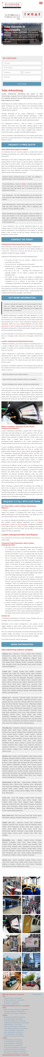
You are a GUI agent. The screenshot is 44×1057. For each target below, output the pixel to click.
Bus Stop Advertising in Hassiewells (14, 1017)
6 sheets (23, 184)
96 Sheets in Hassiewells (11, 1004)
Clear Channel (26, 451)
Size (4, 996)
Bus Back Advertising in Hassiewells (14, 1049)
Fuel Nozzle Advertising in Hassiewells (15, 1053)
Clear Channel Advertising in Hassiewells (16, 1009)
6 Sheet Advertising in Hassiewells (14, 1000)
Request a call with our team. (22, 501)
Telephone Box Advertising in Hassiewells (16, 1023)
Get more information (22, 298)
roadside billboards (25, 324)
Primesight (37, 451)
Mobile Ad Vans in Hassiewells (13, 1045)
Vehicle (5, 1038)
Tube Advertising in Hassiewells (13, 1019)
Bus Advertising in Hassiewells (13, 1041)
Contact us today (22, 239)
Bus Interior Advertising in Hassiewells (15, 1051)
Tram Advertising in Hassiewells (13, 1034)
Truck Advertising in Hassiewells (13, 1043)
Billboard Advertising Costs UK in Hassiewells (16, 1006)
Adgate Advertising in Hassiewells (14, 1036)
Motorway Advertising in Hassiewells (14, 1026)
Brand (4, 1007)
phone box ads (14, 324)
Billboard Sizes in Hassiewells (13, 998)
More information (22, 644)
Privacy (34, 994)
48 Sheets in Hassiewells (11, 1002)
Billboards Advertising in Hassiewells (13, 994)
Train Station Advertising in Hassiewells (15, 1028)
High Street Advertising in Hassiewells (15, 1013)
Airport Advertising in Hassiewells (14, 1030)
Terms (39, 994)
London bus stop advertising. (19, 524)
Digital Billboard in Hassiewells (13, 1024)
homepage (24, 639)
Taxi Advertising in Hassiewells (13, 1040)
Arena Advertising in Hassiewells (13, 1032)
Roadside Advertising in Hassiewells (14, 1021)
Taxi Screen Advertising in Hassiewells (15, 1047)
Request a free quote (22, 145)
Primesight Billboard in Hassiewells (14, 1011)
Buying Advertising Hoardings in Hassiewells (16, 1055)
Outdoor (5, 1015)
